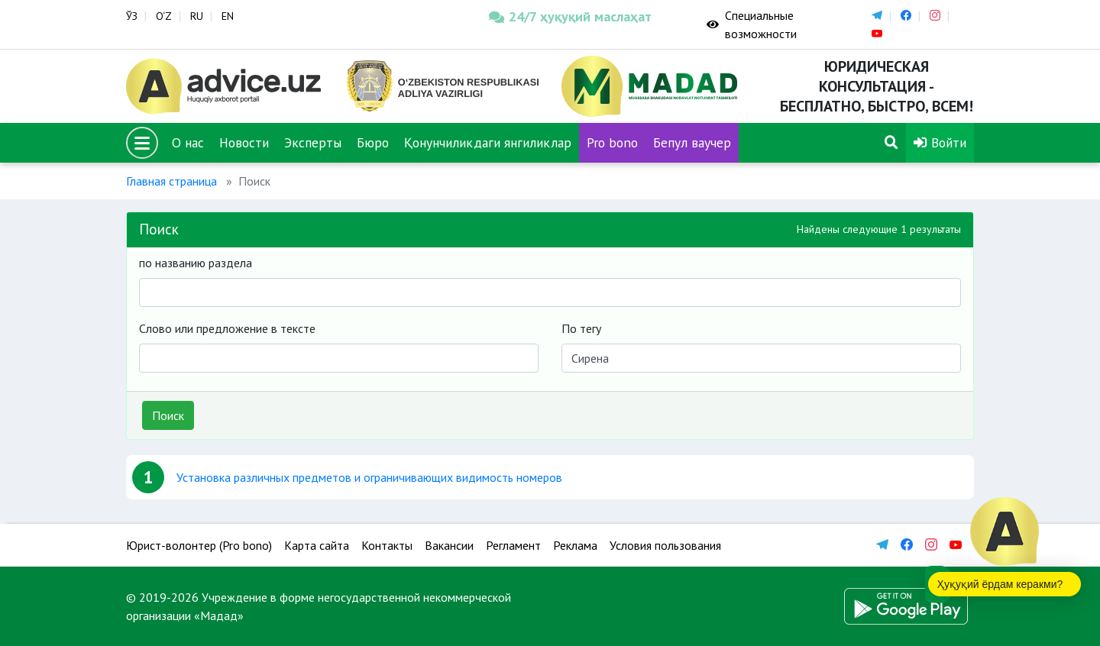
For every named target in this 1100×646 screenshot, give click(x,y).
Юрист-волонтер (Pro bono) (199, 545)
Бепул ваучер (692, 142)
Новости (244, 142)
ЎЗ (132, 16)
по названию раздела (195, 262)
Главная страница (171, 181)
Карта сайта (316, 545)
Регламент (513, 545)
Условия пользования (665, 545)
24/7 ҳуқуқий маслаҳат (570, 16)
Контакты (386, 545)
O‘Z (164, 16)
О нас (188, 142)
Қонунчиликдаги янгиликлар (487, 142)
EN (228, 16)
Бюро (373, 142)
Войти (940, 142)
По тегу (581, 328)
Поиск (168, 415)
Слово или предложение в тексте (227, 328)
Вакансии (449, 545)
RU (196, 16)
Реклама (575, 545)
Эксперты (312, 142)
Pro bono (612, 142)
